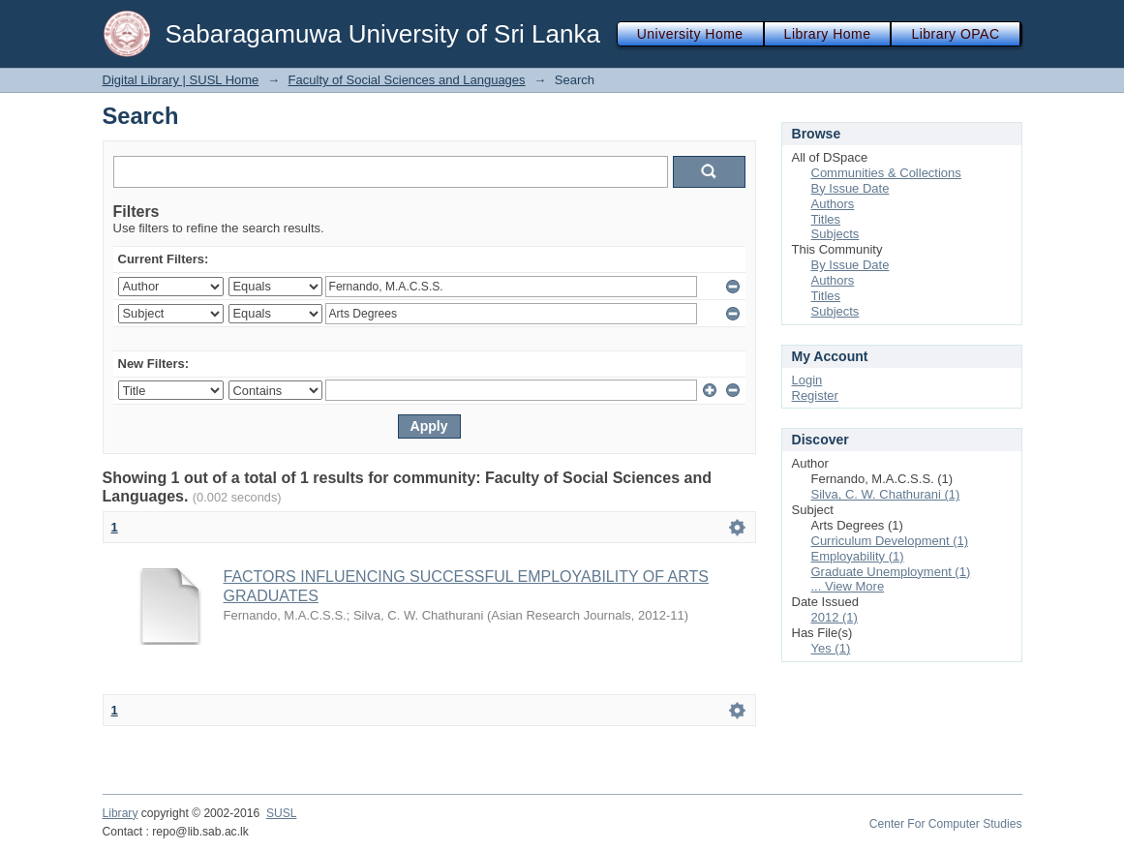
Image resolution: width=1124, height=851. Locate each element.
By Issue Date (850, 188)
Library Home (827, 34)
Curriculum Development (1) (890, 540)
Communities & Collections (886, 173)
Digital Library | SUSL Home (181, 80)
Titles (826, 219)
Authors (833, 204)
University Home (690, 34)
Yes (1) (831, 648)
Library (120, 813)
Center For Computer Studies (945, 824)
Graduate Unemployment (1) (891, 571)
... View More (848, 586)
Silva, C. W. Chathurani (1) (885, 494)
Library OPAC (955, 34)
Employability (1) (857, 556)
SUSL (281, 813)
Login (807, 380)
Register (815, 395)
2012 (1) (834, 617)
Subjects (835, 234)
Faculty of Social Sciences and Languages (407, 80)
